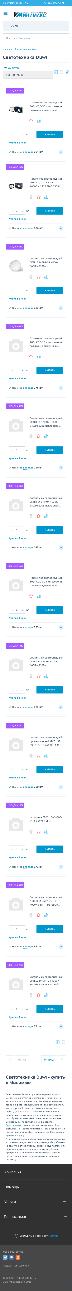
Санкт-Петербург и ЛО (15, 2)
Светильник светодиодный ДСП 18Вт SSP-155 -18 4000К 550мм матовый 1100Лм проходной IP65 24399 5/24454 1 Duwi (46, 901)
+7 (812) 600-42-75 (54, 2)
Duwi (14, 26)
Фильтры (13, 68)
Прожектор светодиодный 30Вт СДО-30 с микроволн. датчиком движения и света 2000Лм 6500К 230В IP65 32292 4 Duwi (46, 106)
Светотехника (14, 1125)
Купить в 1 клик (17, 142)
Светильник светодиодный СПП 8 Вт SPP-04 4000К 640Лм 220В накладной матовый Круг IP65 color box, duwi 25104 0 (46, 502)
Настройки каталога (67, 72)
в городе (28, 152)
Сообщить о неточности (36, 1236)
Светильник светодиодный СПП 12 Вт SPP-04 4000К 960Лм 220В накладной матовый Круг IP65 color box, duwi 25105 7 (46, 981)
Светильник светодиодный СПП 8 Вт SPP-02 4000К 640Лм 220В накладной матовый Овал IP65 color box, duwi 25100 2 (46, 422)
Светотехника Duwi (26, 49)
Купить (50, 134)
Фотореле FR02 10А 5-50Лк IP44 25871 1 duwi (46, 819)
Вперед (49, 1059)
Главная (7, 49)
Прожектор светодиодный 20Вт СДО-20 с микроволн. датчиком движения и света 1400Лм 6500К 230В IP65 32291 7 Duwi (46, 342)
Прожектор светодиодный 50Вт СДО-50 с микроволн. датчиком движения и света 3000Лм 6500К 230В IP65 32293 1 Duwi (46, 581)
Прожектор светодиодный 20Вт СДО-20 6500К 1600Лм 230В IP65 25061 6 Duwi (46, 182)
